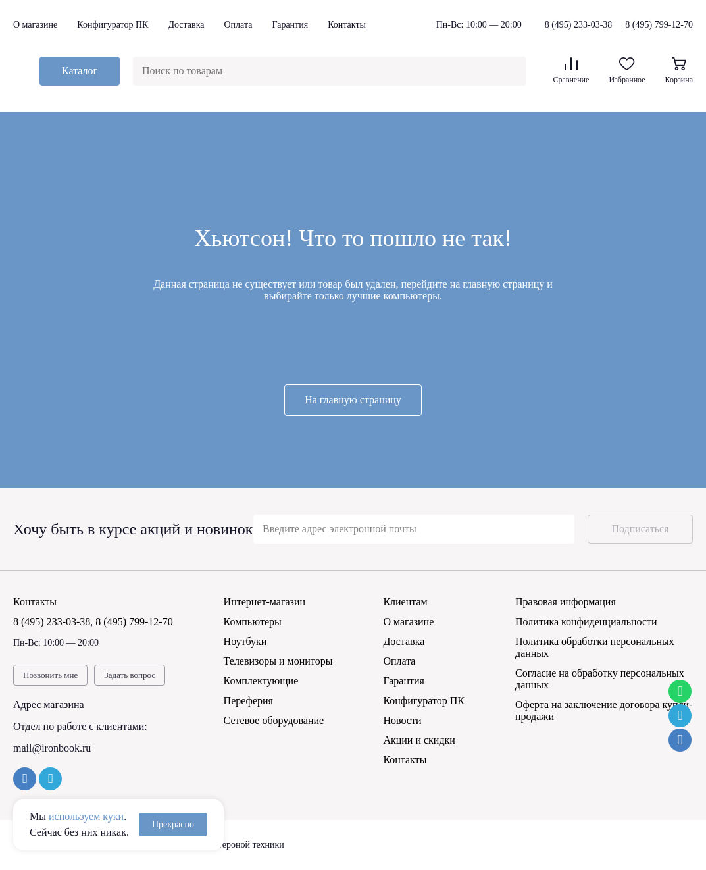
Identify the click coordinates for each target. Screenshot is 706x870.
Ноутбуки (245, 641)
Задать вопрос (129, 675)
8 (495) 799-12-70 (659, 25)
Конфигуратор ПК (112, 25)
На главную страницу (353, 399)
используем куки (86, 816)
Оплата (238, 25)
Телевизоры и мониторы (278, 661)
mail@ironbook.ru (52, 748)
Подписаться (639, 528)
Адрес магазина (48, 704)
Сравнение (571, 70)
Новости (402, 720)
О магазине (35, 25)
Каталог (79, 70)
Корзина (679, 70)
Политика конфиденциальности (586, 621)
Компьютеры (253, 621)
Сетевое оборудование (274, 720)
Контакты (347, 25)
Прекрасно (173, 824)
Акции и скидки (419, 740)
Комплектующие (261, 680)
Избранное (627, 70)
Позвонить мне (50, 675)
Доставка (186, 25)
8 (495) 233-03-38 (579, 25)
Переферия (248, 700)
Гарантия (290, 25)
